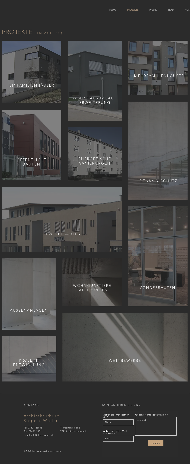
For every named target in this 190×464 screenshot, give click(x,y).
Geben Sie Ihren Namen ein (116, 415)
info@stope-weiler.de (42, 435)
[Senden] (155, 443)
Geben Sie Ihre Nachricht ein (150, 414)
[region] (31, 72)
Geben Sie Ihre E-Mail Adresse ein (115, 432)
